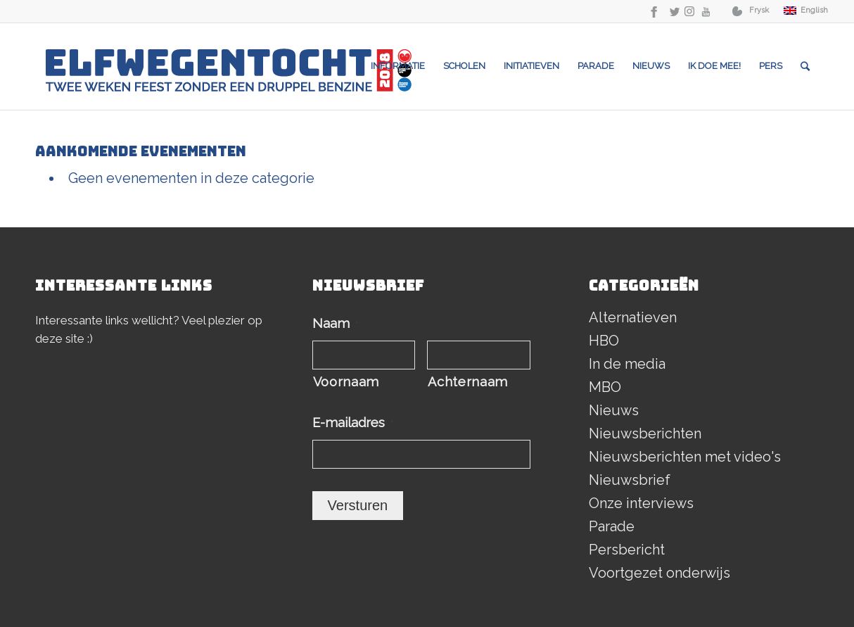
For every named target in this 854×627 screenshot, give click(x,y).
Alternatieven (633, 317)
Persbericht (627, 549)
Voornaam (346, 381)
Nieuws (614, 410)
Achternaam (468, 381)
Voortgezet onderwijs (659, 572)
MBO (605, 387)
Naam (335, 323)
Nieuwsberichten (645, 433)
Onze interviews (641, 503)
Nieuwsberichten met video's (685, 456)
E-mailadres (352, 422)
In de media (627, 363)
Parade (612, 526)
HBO (604, 340)
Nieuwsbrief (629, 479)
